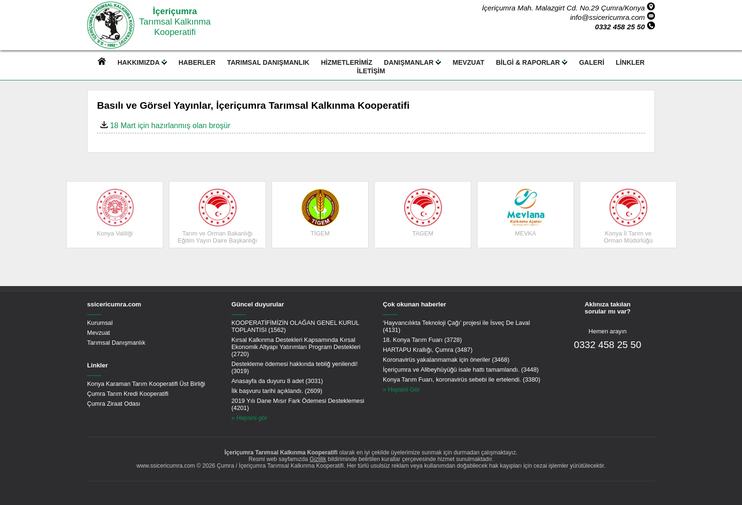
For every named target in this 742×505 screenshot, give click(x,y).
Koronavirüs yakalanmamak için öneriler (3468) (446, 359)
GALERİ (591, 62)
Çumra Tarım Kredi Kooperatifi (127, 393)
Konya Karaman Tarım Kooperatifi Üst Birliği (146, 383)
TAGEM (423, 213)
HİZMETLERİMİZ (346, 62)
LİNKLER (630, 62)
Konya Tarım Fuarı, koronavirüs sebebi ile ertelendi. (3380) (461, 379)
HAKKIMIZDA (142, 62)
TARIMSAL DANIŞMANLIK (268, 62)
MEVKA (526, 213)
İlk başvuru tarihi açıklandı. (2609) (276, 390)
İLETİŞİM (371, 71)
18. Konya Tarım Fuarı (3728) (422, 339)
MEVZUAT (469, 62)
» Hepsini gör (249, 417)
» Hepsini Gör (401, 389)
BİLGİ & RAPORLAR (531, 62)
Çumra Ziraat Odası (113, 403)
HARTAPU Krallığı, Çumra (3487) (427, 349)
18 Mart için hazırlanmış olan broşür (165, 125)
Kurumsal (100, 322)
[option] (114, 214)
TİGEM (320, 213)
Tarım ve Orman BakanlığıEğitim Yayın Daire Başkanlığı (217, 216)
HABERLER (196, 62)
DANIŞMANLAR (412, 62)
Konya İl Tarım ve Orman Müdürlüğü (628, 216)
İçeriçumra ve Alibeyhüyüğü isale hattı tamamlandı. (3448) (461, 369)
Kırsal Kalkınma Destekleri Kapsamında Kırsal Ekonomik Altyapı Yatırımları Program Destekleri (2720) (296, 346)
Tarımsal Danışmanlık (116, 342)
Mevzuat (98, 332)
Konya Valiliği (115, 213)
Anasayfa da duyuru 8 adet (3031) (277, 380)
